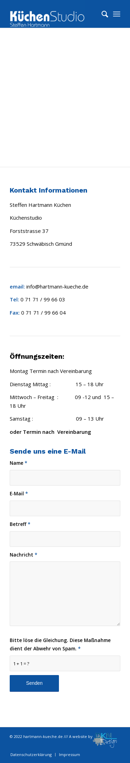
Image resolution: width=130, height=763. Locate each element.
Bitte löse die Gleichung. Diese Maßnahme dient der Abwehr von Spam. (60, 644)
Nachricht (23, 554)
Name (18, 463)
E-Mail (19, 493)
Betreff (20, 524)
